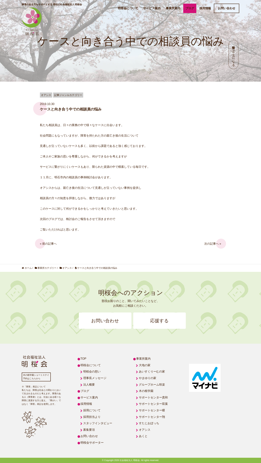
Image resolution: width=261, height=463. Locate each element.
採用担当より (92, 416)
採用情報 (205, 8)
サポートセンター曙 (152, 410)
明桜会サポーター (92, 442)
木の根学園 (146, 390)
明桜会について (128, 8)
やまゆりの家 (147, 378)
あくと (143, 436)
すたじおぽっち (149, 423)
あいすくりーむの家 (152, 371)
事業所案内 (173, 8)
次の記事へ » (212, 243)
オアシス (144, 429)
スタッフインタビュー (97, 423)
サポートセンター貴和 (153, 397)
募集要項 (89, 429)
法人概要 (89, 384)
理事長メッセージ (94, 378)
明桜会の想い (92, 371)
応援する (159, 320)
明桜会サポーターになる (233, 54)
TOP (83, 358)
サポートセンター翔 (152, 416)
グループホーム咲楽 (152, 384)
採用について (92, 410)
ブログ (189, 8)
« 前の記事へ (48, 243)
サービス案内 (152, 8)
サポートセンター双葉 (153, 403)
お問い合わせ (226, 8)
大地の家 (144, 365)
